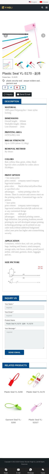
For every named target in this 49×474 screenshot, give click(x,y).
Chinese (44, 2)
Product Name (10, 320)
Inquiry (8, 94)
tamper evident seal (32, 81)
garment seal (11, 83)
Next (43, 35)
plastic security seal (14, 81)
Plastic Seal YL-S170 (35, 392)
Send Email (23, 94)
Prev (6, 35)
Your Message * (10, 328)
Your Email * (9, 312)
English (33, 2)
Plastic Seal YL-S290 (13, 392)
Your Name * (9, 304)
